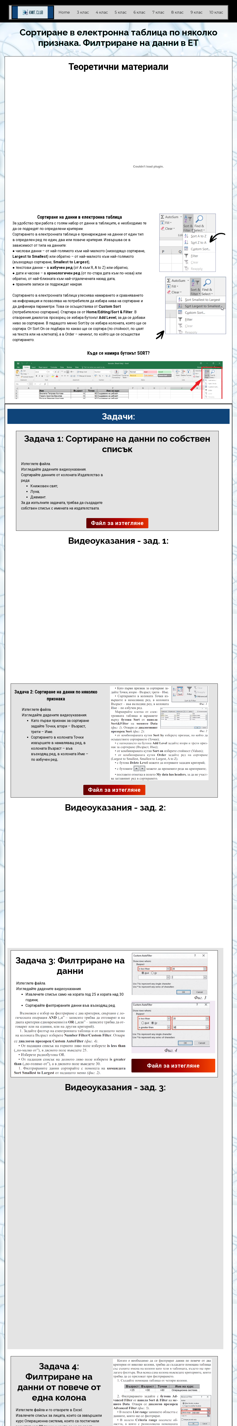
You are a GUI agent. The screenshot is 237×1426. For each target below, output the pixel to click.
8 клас (177, 12)
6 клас (139, 12)
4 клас (102, 12)
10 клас (216, 12)
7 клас (158, 12)
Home (64, 12)
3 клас (83, 12)
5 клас (121, 12)
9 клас (196, 12)
